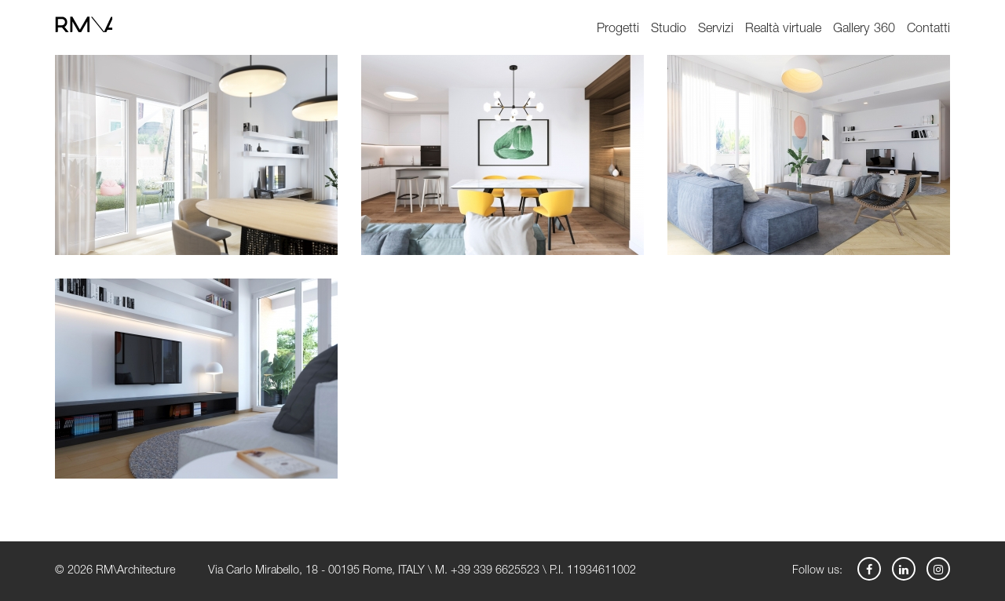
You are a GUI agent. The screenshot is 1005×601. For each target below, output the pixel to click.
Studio (668, 29)
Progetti (618, 29)
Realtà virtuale (783, 29)
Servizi (715, 29)
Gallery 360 (864, 29)
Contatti (928, 29)
